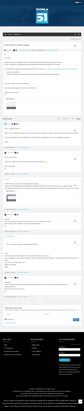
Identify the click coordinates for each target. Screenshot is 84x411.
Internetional (10, 236)
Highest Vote (66, 118)
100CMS (34, 348)
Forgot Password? (10, 323)
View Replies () (75, 39)
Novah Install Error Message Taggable (16, 45)
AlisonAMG (9, 50)
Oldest (78, 118)
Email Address (63, 347)
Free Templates (8, 348)
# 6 (30, 296)
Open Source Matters (64, 391)
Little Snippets (36, 351)
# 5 (30, 272)
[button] (78, 2)
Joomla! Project (51, 391)
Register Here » (75, 310)
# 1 (30, 147)
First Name (61, 352)
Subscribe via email (51, 50)
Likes (59, 118)
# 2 (30, 174)
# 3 (30, 209)
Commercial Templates (24, 50)
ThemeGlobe (36, 354)
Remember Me (10, 319)
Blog (5, 345)
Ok (80, 401)
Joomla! (25, 393)
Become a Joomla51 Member (12, 354)
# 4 (30, 231)
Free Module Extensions (11, 351)
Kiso (8, 179)
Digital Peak (35, 345)
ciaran (9, 124)
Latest (72, 118)
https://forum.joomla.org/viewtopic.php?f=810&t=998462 (60, 69)
